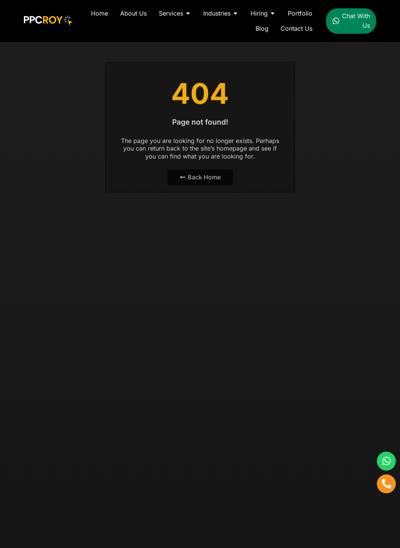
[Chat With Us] (336, 21)
